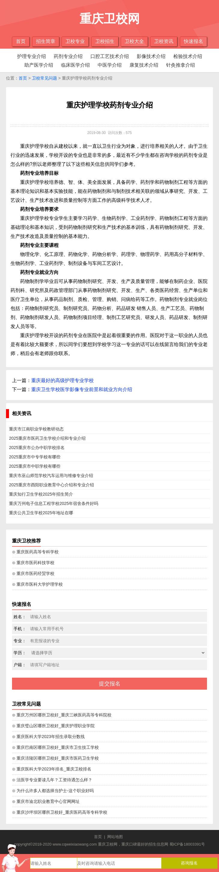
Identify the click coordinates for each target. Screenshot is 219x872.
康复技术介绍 (143, 65)
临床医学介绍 (75, 65)
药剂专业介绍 (68, 56)
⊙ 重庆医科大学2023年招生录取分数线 (48, 736)
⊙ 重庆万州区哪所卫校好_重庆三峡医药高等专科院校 (61, 714)
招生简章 (45, 41)
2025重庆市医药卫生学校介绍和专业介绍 (47, 438)
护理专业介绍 (31, 56)
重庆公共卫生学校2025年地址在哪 (41, 512)
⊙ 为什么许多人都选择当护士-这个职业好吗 (53, 790)
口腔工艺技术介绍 (109, 56)
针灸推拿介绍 (180, 65)
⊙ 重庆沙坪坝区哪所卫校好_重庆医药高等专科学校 (59, 812)
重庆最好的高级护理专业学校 (62, 380)
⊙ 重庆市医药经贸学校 (33, 573)
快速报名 (193, 41)
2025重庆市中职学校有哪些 (34, 466)
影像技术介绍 (151, 56)
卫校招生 (104, 41)
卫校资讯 (163, 41)
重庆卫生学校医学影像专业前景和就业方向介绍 (81, 389)
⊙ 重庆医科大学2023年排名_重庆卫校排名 (51, 769)
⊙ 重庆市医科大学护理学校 (37, 584)
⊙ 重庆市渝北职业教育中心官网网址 (46, 801)
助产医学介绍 (38, 65)
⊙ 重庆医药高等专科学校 (35, 551)
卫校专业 (75, 41)
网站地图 (115, 836)
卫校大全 (134, 41)
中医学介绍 (110, 65)
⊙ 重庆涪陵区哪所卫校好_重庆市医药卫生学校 (55, 758)
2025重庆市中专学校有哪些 (34, 456)
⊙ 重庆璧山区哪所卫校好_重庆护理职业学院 (53, 725)
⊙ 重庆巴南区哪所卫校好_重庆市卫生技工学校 (55, 747)
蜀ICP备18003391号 (187, 844)
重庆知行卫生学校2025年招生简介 (41, 494)
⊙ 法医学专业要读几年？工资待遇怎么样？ (52, 779)
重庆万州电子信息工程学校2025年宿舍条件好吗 (53, 503)
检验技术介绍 (187, 56)
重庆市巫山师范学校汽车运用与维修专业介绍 (51, 475)
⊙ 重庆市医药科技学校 (33, 562)
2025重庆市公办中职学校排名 (37, 447)
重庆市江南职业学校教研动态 (36, 429)
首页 (21, 41)
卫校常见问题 (44, 78)
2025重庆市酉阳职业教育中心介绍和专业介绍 (51, 484)
